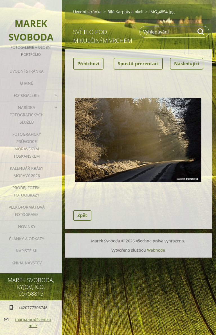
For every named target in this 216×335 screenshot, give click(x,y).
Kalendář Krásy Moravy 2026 (26, 172)
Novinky (26, 226)
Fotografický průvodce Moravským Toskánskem (26, 145)
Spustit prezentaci (138, 64)
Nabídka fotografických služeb (27, 115)
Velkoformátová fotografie (27, 210)
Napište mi (26, 250)
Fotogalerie (27, 95)
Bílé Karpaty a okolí (125, 11)
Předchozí (88, 64)
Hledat (201, 32)
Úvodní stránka (27, 71)
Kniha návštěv (27, 262)
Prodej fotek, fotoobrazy (26, 191)
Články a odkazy (26, 238)
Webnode (156, 250)
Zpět (82, 215)
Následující (186, 64)
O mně (26, 83)
